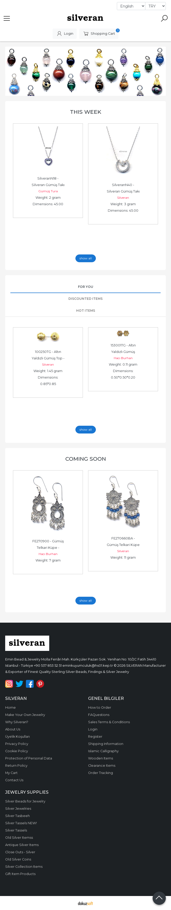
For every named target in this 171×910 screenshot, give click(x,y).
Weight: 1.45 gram (47, 371)
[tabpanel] (85, 71)
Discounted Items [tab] (85, 299)
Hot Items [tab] (85, 310)
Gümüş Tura (48, 191)
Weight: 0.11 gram (123, 364)
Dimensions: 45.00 (48, 204)
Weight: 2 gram (48, 198)
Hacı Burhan (123, 358)
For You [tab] (85, 287)
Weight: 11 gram (123, 557)
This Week (85, 112)
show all (86, 258)
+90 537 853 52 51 (48, 665)
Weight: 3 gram (123, 204)
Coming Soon (85, 459)
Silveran (123, 198)
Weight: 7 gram (48, 560)
